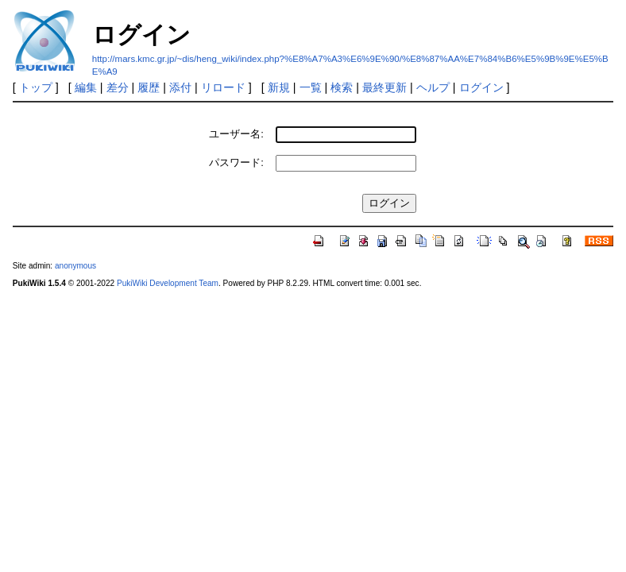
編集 (86, 87)
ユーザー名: (236, 134)
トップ (35, 87)
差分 (117, 87)
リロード (223, 87)
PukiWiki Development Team (167, 283)
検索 (341, 87)
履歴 (148, 87)
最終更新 (384, 87)
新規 (279, 87)
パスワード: (236, 162)
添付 (180, 87)
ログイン (481, 87)
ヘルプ (433, 87)
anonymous (75, 265)
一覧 (310, 87)
